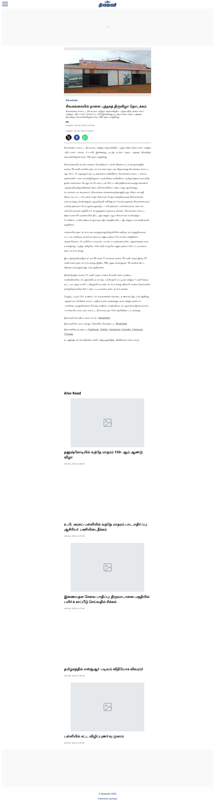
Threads (68, 334)
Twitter (104, 329)
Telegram (137, 329)
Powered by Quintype (107, 799)
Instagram (114, 329)
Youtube (126, 329)
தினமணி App (107, 339)
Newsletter (104, 317)
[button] (5, 4)
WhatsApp (121, 323)
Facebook (93, 329)
